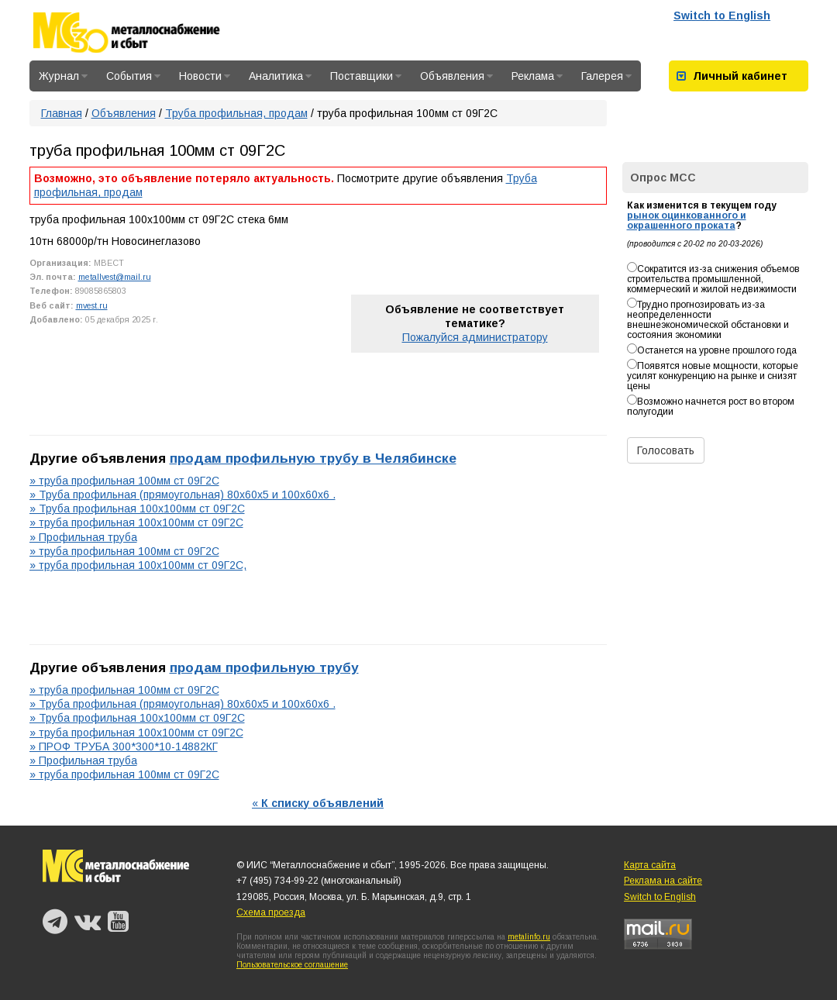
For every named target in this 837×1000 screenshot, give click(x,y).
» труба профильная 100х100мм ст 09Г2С (136, 522)
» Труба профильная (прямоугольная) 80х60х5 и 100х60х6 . (182, 494)
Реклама (537, 76)
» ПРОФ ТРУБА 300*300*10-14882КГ (123, 746)
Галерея (606, 76)
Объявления (456, 76)
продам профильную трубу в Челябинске (313, 458)
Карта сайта (650, 865)
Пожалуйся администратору (475, 337)
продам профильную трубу (264, 667)
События (133, 76)
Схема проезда (270, 912)
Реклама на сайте (663, 880)
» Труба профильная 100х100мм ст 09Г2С (137, 508)
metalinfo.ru (529, 937)
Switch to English (721, 15)
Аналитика (280, 76)
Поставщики (365, 76)
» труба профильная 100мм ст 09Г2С (124, 480)
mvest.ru (92, 305)
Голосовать (665, 450)
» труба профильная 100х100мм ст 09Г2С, (137, 565)
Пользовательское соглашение (292, 964)
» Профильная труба (83, 537)
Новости (204, 76)
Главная (61, 113)
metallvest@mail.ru (114, 276)
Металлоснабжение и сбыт (147, 32)
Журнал (63, 76)
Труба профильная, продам (236, 113)
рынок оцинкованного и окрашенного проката (686, 220)
